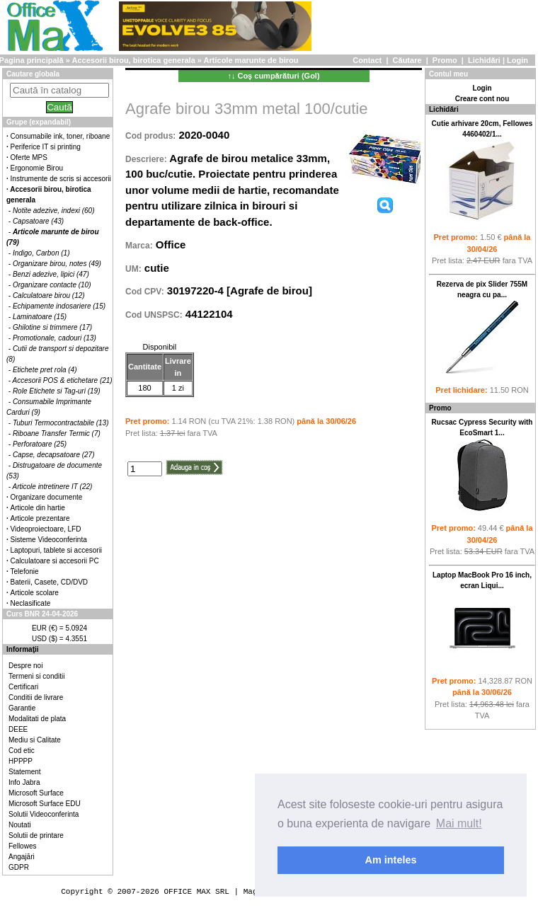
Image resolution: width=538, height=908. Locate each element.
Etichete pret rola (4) (45, 370)
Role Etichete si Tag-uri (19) (57, 391)
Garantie (21, 708)
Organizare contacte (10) (52, 285)
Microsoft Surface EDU (44, 804)
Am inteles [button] (391, 860)
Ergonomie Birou (37, 168)
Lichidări (484, 60)
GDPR (18, 867)
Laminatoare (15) (40, 317)
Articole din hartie (38, 508)
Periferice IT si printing (46, 147)
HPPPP (20, 761)
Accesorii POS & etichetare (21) (63, 380)
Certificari (23, 687)
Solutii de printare (36, 835)
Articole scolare (35, 593)
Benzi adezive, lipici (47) (51, 274)
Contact (367, 60)
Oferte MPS (29, 157)
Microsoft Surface (36, 793)
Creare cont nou (482, 99)
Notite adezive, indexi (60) (54, 210)
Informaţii (22, 649)
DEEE (18, 729)
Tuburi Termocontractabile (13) (61, 423)
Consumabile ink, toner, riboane (60, 136)
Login (517, 60)
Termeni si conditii (36, 676)
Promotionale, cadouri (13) (54, 338)
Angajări (21, 857)
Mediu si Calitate (34, 740)
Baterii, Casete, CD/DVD (49, 582)
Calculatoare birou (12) (49, 295)
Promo (445, 60)
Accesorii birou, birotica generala (133, 60)
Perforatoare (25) (40, 444)
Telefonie (25, 571)
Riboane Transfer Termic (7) (57, 433)
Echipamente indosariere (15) (59, 306)
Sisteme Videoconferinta (49, 540)
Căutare (407, 60)
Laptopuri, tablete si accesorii (57, 550)
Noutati (19, 825)
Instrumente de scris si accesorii (61, 179)
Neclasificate (31, 603)
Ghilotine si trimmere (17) (52, 327)
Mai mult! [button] (459, 823)
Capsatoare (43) (38, 221)
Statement (24, 772)
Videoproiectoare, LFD (46, 529)
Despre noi (25, 665)
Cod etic (21, 750)
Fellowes (22, 846)
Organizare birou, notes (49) (57, 264)
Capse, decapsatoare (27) (54, 455)
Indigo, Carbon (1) (41, 253)
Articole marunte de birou (251, 60)
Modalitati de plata (37, 719)
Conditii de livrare (35, 697)
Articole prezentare (40, 518)
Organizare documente (47, 497)
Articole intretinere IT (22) (53, 486)
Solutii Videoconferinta (43, 814)
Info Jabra (24, 782)
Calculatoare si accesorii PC (55, 561)
